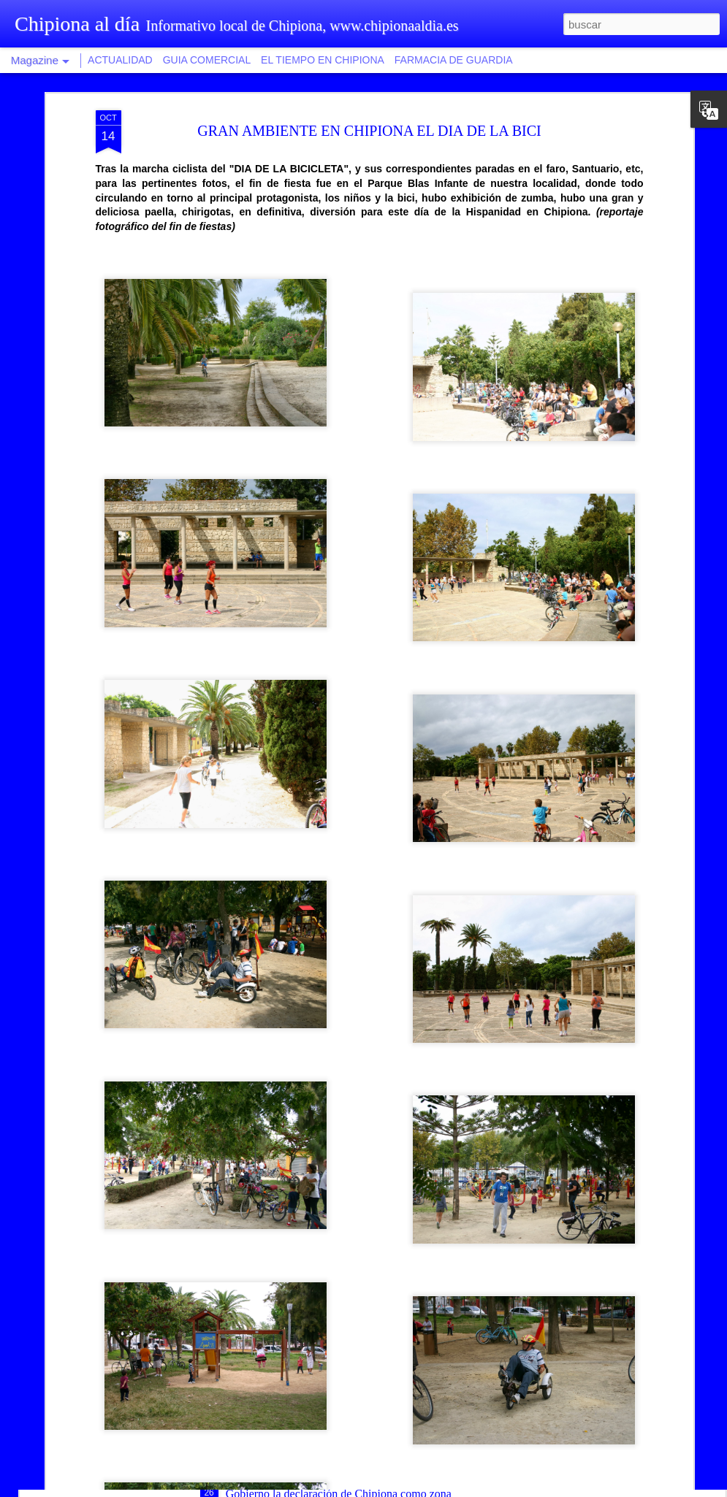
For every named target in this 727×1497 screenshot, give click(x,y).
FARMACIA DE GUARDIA (454, 60)
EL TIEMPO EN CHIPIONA (322, 60)
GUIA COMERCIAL (207, 60)
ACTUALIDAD (120, 60)
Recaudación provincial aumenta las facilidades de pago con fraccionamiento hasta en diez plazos (357, 1321)
